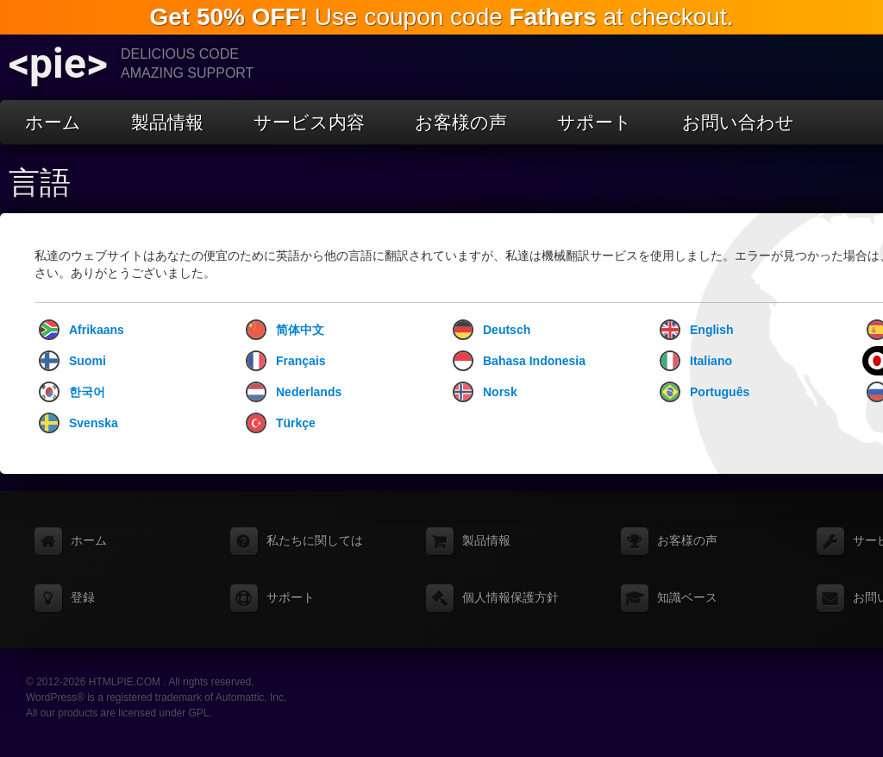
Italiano (696, 360)
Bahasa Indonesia (519, 360)
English (697, 329)
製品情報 (167, 122)
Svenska (78, 423)
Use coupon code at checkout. (441, 16)
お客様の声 (461, 122)
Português (704, 392)
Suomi (72, 360)
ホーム (53, 122)
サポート (594, 122)
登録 (83, 597)
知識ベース (687, 597)
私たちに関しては (314, 540)
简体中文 (285, 329)
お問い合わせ (738, 122)
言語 (40, 183)
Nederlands (293, 392)
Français (286, 360)
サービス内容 (309, 122)
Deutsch (491, 329)
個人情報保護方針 (510, 597)
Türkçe (281, 423)
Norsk (485, 392)
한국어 (72, 392)
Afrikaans (81, 329)
